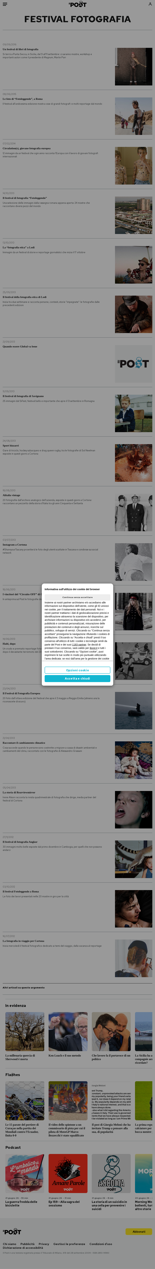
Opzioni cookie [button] (77, 670)
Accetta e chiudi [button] (77, 678)
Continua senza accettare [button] (77, 597)
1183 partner (79, 644)
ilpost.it (94, 648)
